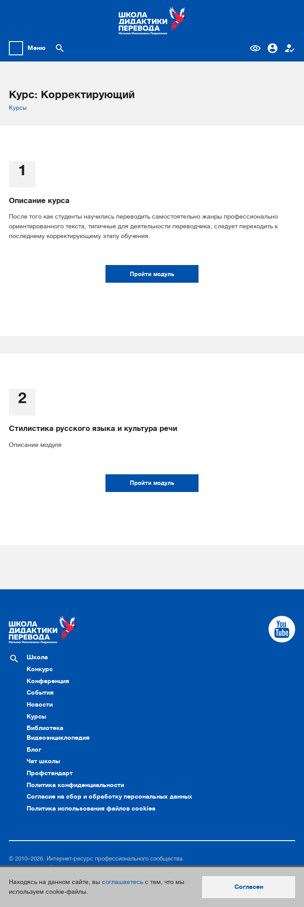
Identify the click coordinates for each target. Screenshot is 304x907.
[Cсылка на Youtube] (282, 629)
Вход (272, 48)
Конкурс (40, 669)
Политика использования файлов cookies (91, 808)
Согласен (248, 886)
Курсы (18, 107)
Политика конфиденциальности (75, 784)
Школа (37, 657)
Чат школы (43, 761)
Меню (36, 47)
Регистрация (290, 48)
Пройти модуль (152, 274)
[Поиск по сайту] (60, 48)
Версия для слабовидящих (255, 48)
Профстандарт (50, 772)
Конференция (48, 680)
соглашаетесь (122, 881)
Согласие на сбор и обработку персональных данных (109, 796)
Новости (40, 704)
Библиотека (45, 727)
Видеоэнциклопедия (58, 737)
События (40, 692)
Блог (34, 749)
